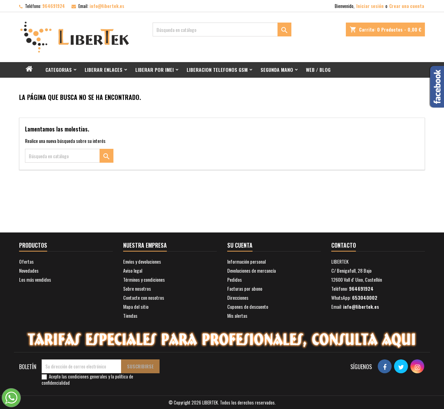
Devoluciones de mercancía (251, 270)
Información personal (246, 261)
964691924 (53, 5)
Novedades (29, 270)
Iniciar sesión (370, 5)
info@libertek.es (106, 5)
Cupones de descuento (247, 306)
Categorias (58, 69)
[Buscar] (222, 29)
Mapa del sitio (135, 306)
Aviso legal (132, 270)
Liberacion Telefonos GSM (217, 69)
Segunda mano (277, 69)
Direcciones (237, 297)
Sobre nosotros (137, 288)
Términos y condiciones (144, 279)
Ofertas (26, 261)
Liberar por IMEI (154, 69)
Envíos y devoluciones (142, 261)
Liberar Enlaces (103, 69)
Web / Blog (318, 69)
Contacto (343, 245)
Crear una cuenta (406, 5)
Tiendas (130, 315)
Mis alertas (237, 315)
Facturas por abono (244, 288)
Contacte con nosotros (143, 297)
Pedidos (234, 279)
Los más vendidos (35, 279)
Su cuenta (240, 245)
